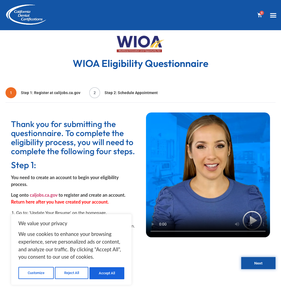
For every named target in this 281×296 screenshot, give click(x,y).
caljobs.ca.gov (44, 195)
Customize (36, 273)
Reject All (72, 273)
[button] (273, 15)
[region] (71, 250)
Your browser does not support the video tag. (208, 174)
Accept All (107, 273)
